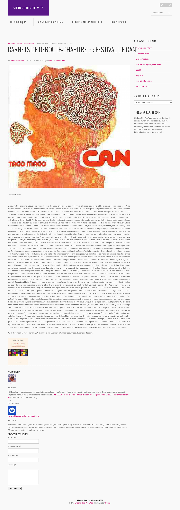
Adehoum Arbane (17, 61)
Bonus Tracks (118, 22)
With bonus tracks (142, 86)
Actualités (11, 44)
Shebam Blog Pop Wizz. (84, 503)
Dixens (108, 503)
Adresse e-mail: (14, 446)
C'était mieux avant (143, 53)
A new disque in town (144, 48)
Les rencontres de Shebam (49, 22)
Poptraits (139, 75)
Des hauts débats (142, 59)
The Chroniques (18, 22)
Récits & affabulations (25, 44)
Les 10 (138, 70)
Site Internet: (13, 455)
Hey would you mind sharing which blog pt (23, 416)
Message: (12, 465)
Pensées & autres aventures (87, 22)
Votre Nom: (13, 437)
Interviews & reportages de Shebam (149, 64)
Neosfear (11, 384)
